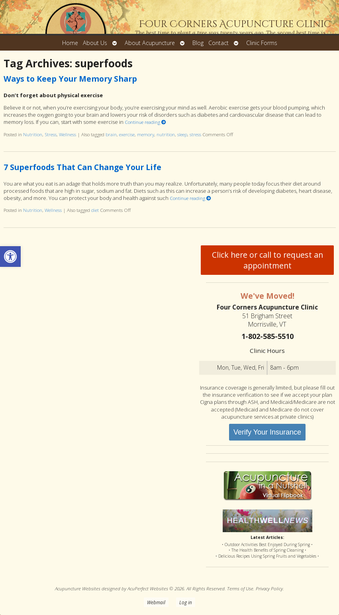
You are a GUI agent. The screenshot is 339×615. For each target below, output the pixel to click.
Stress (51, 134)
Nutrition (32, 134)
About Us (95, 43)
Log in (185, 602)
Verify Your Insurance (267, 432)
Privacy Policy (269, 588)
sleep (182, 134)
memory (145, 134)
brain (111, 134)
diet (95, 210)
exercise (127, 134)
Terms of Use (240, 588)
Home (70, 43)
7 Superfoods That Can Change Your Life (82, 167)
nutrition (166, 134)
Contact (218, 43)
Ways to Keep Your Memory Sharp (70, 78)
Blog (198, 43)
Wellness (67, 134)
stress (195, 134)
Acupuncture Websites (77, 588)
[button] (10, 256)
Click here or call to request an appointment (267, 260)
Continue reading (145, 122)
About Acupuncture (150, 43)
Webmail (156, 602)
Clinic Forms (261, 43)
